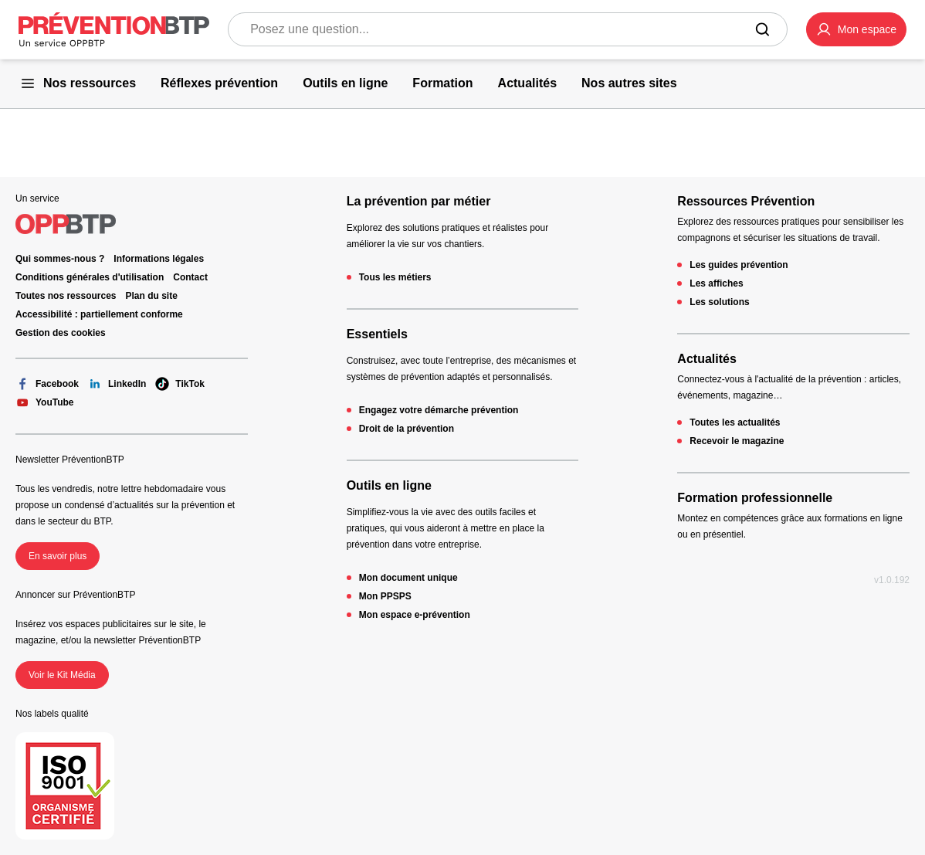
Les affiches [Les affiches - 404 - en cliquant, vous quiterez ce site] (716, 283)
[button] (856, 29)
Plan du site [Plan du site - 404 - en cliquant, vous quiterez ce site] (152, 295)
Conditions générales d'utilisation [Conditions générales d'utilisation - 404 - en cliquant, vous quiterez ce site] (89, 277)
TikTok (180, 384)
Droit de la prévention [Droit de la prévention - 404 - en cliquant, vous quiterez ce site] (406, 428)
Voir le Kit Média (62, 675)
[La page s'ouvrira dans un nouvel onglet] (856, 29)
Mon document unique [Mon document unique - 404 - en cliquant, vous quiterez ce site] (408, 577)
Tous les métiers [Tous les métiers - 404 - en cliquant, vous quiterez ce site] (395, 277)
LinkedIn (117, 384)
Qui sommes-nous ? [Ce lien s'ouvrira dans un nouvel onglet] (59, 258)
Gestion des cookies (60, 332)
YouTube (44, 402)
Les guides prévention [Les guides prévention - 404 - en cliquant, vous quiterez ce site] (739, 265)
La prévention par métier (419, 201)
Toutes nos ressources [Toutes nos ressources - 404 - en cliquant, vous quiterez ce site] (66, 295)
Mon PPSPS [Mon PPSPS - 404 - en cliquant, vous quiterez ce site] (385, 596)
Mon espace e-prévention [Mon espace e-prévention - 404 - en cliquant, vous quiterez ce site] (414, 614)
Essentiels (377, 334)
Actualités (706, 358)
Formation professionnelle (754, 497)
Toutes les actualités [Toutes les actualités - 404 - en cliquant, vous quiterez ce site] (735, 422)
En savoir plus (57, 556)
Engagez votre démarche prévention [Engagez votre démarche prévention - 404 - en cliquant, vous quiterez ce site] (439, 410)
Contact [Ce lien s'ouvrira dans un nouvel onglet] (190, 277)
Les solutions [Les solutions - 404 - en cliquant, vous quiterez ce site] (719, 302)
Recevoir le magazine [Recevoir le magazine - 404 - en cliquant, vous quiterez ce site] (737, 441)
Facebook (47, 384)
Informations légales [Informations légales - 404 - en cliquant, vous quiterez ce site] (159, 258)
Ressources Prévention (746, 201)
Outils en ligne (389, 485)
